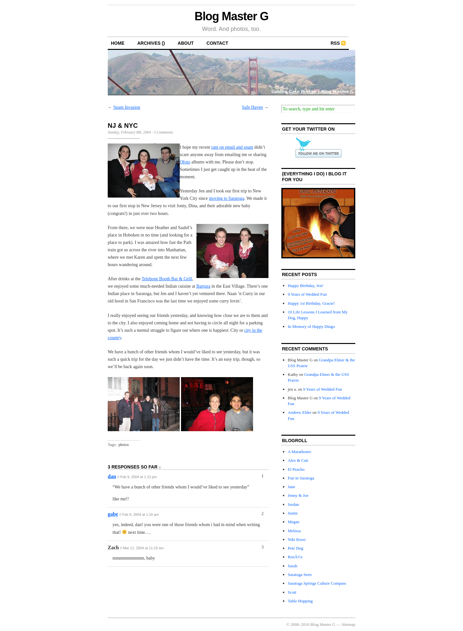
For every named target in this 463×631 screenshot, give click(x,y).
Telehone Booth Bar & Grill (167, 278)
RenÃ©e (295, 556)
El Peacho (296, 469)
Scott (292, 592)
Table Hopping (300, 601)
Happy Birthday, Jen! (305, 285)
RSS (335, 43)
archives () (151, 43)
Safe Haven (252, 107)
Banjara (203, 286)
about (186, 43)
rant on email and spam (232, 147)
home (117, 43)
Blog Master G (231, 16)
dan (112, 476)
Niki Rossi (296, 539)
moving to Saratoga (226, 198)
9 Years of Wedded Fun (307, 294)
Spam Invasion (127, 107)
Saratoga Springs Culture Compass (317, 583)
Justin (292, 513)
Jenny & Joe (298, 495)
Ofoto (185, 162)
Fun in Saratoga (301, 478)
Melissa (294, 530)
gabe (113, 514)
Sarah (292, 565)
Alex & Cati (298, 460)
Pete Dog (295, 548)
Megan (293, 521)
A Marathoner (299, 451)
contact (217, 43)
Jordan (293, 504)
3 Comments (163, 132)
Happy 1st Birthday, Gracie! (311, 303)
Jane (291, 486)
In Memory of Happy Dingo (311, 326)
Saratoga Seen (300, 574)
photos (124, 444)
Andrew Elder (299, 412)
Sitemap (348, 624)
